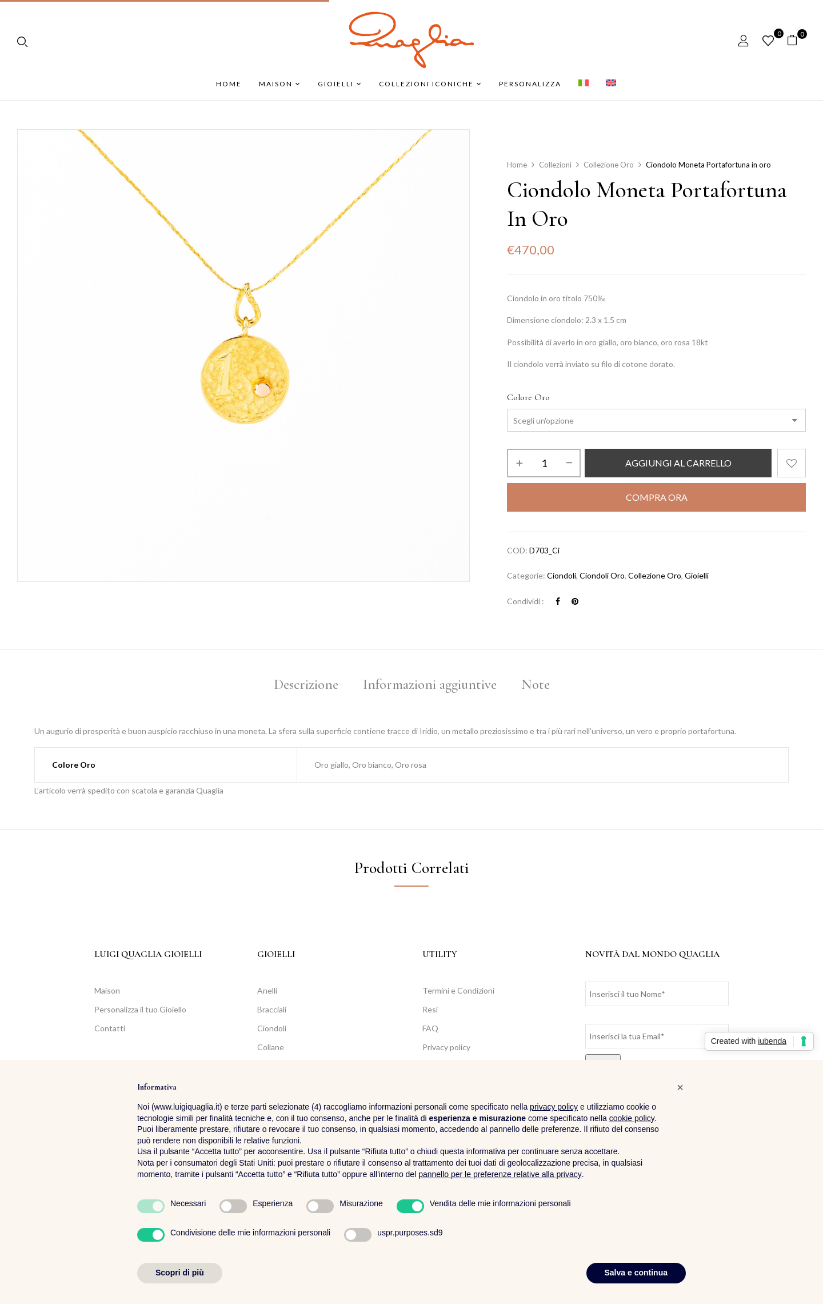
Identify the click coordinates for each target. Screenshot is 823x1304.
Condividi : (525, 601)
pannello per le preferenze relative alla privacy (500, 1174)
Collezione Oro (609, 164)
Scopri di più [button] (179, 1272)
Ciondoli (561, 575)
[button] (796, 40)
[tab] (306, 686)
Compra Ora (657, 497)
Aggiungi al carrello (678, 462)
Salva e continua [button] (636, 1272)
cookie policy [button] (631, 1118)
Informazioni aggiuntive (430, 684)
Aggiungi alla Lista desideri (791, 463)
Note (535, 684)
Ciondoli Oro (602, 575)
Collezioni (555, 164)
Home (517, 164)
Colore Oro (528, 397)
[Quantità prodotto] (544, 463)
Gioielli (697, 575)
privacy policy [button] (554, 1106)
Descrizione (306, 684)
